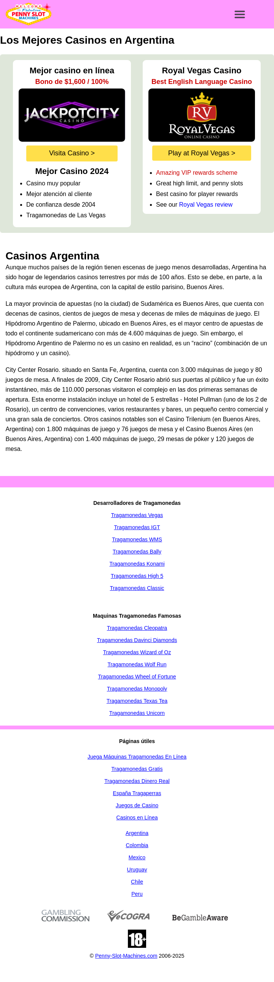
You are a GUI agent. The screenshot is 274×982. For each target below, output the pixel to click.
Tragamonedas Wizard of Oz (137, 652)
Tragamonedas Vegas (137, 515)
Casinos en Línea (137, 817)
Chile (137, 882)
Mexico (137, 857)
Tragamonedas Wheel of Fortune (137, 677)
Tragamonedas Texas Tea (137, 701)
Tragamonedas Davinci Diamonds (137, 640)
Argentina (137, 833)
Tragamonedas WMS (137, 539)
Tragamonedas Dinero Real (136, 781)
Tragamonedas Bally (137, 552)
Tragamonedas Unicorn (137, 713)
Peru (137, 894)
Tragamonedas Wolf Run (137, 664)
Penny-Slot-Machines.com (126, 956)
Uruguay (137, 870)
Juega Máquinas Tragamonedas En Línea (137, 757)
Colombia (137, 845)
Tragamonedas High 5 (137, 576)
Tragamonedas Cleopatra (137, 628)
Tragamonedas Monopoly (137, 689)
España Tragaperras (137, 793)
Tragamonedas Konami (136, 564)
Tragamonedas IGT (137, 527)
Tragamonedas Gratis (137, 769)
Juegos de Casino (137, 805)
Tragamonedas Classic (137, 588)
